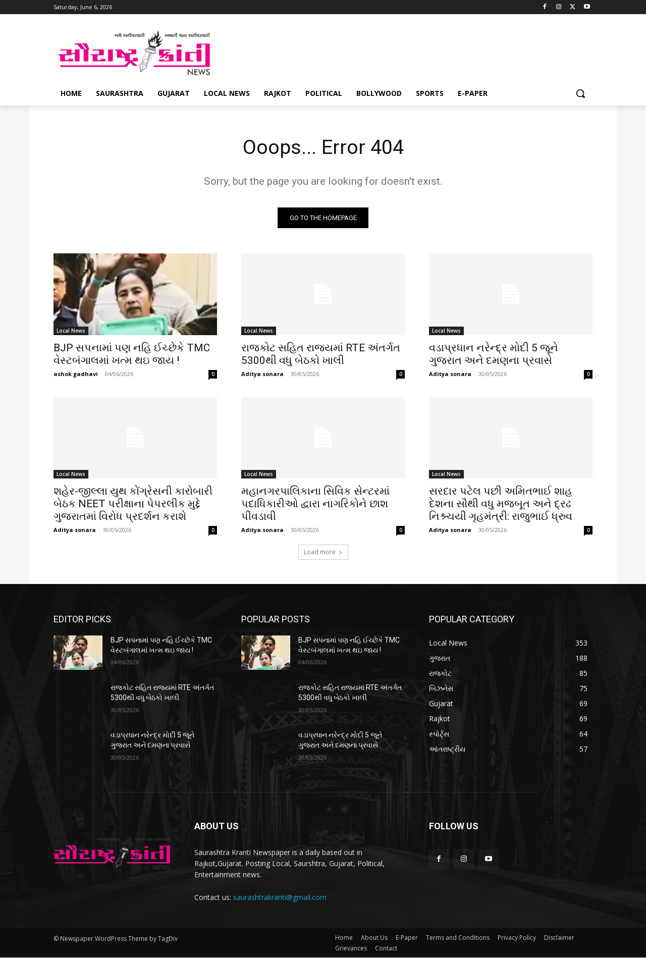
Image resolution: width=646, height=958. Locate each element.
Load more (323, 552)
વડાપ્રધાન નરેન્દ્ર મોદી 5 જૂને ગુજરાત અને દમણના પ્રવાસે (493, 354)
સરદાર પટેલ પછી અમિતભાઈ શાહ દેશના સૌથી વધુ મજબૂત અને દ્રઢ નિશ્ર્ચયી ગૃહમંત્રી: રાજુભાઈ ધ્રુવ (500, 504)
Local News (71, 331)
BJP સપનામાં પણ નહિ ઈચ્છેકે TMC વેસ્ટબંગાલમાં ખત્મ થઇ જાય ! (131, 354)
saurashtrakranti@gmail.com (280, 897)
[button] (580, 93)
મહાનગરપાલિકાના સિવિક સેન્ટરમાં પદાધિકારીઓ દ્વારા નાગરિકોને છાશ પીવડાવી (315, 504)
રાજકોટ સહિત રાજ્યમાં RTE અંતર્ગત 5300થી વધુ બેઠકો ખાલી (320, 354)
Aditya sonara (262, 374)
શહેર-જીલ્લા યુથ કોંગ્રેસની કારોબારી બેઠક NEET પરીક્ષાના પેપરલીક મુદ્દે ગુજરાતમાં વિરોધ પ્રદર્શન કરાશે (132, 504)
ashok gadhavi (75, 374)
